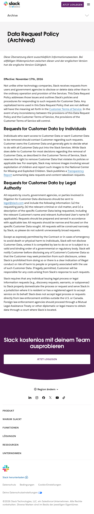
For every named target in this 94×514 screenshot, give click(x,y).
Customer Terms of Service (65, 109)
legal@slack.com (14, 203)
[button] (47, 389)
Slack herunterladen (15, 477)
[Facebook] (43, 398)
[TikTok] (64, 398)
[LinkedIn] (30, 398)
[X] (50, 398)
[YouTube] (57, 398)
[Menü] (88, 4)
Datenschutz (9, 484)
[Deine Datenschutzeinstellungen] (24, 492)
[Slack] (12, 4)
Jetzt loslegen (72, 4)
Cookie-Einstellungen (49, 484)
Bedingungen (27, 484)
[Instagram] (36, 398)
